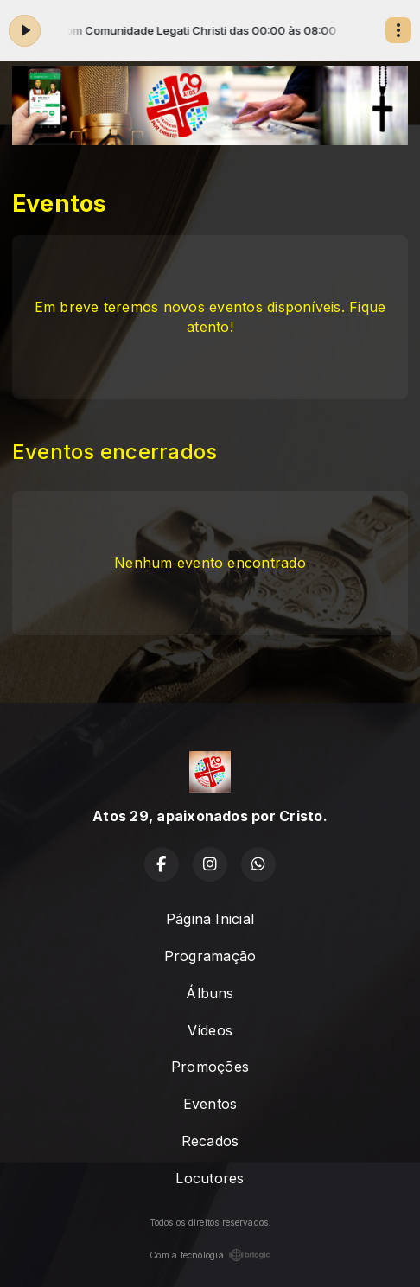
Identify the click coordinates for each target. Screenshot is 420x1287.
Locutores (209, 1178)
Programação (210, 956)
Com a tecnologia (210, 1255)
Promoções (210, 1066)
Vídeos (210, 1030)
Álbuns (209, 993)
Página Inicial (210, 918)
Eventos (210, 1103)
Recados (210, 1141)
